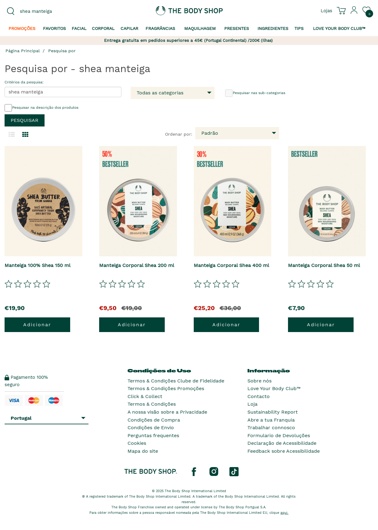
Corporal (103, 28)
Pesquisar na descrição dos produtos (41, 107)
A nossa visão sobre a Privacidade (167, 412)
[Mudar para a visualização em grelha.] (25, 135)
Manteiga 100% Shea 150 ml (37, 265)
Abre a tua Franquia (271, 420)
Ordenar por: (178, 134)
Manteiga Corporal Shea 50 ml (324, 265)
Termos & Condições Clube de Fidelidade (176, 381)
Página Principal (22, 50)
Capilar (129, 28)
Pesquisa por (62, 50)
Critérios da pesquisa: (24, 82)
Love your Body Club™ (339, 28)
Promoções (22, 28)
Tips (299, 28)
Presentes (236, 28)
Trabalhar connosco (271, 427)
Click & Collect (145, 396)
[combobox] (47, 11)
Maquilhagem (200, 28)
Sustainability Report (272, 412)
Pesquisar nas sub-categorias (255, 93)
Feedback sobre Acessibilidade (283, 451)
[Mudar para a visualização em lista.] (12, 135)
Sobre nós (259, 381)
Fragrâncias (160, 28)
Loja (252, 404)
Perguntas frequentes (153, 435)
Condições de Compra (154, 420)
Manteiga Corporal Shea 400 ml (231, 265)
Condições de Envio (151, 427)
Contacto (258, 396)
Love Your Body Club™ (274, 388)
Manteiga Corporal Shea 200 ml (136, 265)
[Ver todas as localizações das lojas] (326, 10)
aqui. (284, 513)
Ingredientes (272, 28)
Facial (79, 28)
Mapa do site (143, 451)
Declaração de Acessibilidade (281, 443)
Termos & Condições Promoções (166, 388)
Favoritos (54, 28)
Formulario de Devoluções (278, 435)
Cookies (137, 443)
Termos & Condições (152, 404)
